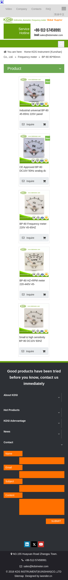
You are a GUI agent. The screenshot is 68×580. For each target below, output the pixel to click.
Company (21, 8)
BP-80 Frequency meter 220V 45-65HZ (33, 225)
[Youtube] (41, 544)
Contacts (36, 8)
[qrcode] (34, 536)
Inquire (27, 124)
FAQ (48, 8)
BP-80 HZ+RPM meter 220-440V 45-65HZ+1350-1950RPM (32, 282)
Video (8, 8)
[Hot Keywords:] (61, 44)
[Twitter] (34, 544)
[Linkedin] (27, 544)
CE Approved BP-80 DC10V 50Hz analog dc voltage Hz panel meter (33, 169)
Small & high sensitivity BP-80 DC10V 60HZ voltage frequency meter (32, 339)
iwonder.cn (46, 576)
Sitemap (19, 576)
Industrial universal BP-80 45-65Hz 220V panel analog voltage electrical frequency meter (34, 112)
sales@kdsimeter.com (51, 35)
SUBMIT (56, 521)
